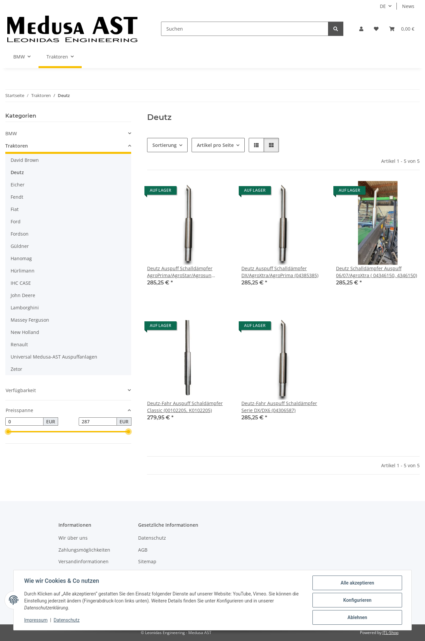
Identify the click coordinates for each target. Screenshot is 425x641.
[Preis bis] (98, 421)
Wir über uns (73, 538)
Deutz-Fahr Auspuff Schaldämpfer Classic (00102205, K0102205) (185, 406)
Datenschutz (67, 620)
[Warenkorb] (402, 28)
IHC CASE (21, 283)
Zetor (16, 369)
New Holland (25, 332)
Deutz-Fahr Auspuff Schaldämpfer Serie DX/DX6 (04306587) (279, 406)
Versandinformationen (83, 561)
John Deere (23, 295)
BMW (11, 133)
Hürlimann (23, 270)
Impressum (35, 620)
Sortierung (164, 145)
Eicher (18, 184)
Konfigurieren (357, 600)
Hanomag (21, 258)
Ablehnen (357, 617)
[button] (361, 28)
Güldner (20, 246)
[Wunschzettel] (376, 28)
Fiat (15, 209)
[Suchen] (244, 29)
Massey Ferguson (30, 320)
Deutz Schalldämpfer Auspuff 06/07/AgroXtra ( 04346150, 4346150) (376, 271)
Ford (16, 221)
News (408, 6)
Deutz (17, 172)
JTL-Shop (390, 632)
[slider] (8, 432)
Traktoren (16, 146)
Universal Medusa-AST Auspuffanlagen (54, 357)
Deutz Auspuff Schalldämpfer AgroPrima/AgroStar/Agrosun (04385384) (179, 272)
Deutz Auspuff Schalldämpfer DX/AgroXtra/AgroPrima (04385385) (279, 271)
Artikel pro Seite (215, 145)
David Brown (25, 160)
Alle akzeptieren (357, 583)
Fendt (17, 197)
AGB (142, 550)
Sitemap (147, 561)
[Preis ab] (24, 421)
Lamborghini (25, 307)
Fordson (20, 234)
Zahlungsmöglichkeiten (84, 550)
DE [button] (383, 6)
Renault (19, 344)
